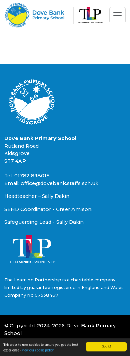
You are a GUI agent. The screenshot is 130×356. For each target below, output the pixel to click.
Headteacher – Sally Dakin (36, 196)
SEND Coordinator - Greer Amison (48, 209)
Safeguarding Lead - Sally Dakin (44, 222)
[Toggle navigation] (117, 15)
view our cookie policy (38, 350)
